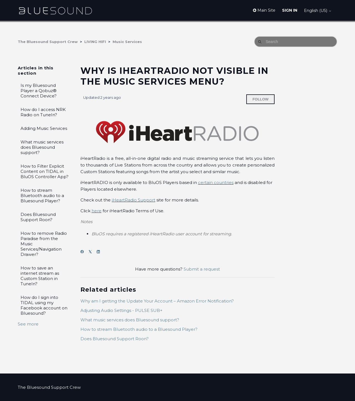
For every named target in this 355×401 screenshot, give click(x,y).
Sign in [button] (289, 10)
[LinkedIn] (100, 251)
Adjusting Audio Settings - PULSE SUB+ (121, 310)
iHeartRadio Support (133, 200)
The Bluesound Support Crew (48, 41)
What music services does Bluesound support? (42, 147)
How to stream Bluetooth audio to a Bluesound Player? (42, 195)
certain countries (216, 182)
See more (28, 324)
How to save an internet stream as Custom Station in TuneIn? (40, 275)
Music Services (127, 41)
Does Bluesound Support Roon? (38, 217)
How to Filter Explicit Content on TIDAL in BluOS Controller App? (45, 171)
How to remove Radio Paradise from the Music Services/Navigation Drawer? (44, 244)
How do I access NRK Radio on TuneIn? (43, 112)
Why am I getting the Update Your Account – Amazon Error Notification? (157, 301)
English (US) (318, 10)
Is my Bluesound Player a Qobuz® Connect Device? (39, 91)
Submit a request (202, 269)
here (97, 210)
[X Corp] (91, 251)
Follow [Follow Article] (260, 99)
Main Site (264, 10)
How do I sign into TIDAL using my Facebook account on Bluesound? (44, 305)
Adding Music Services (44, 128)
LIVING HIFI (95, 41)
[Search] (295, 41)
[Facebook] (83, 251)
